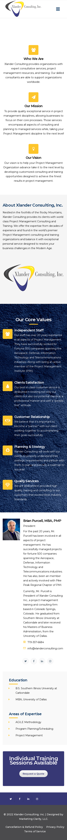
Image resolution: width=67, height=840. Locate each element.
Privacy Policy (55, 827)
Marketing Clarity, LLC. (33, 819)
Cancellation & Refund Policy (24, 827)
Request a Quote (33, 773)
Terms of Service (35, 831)
